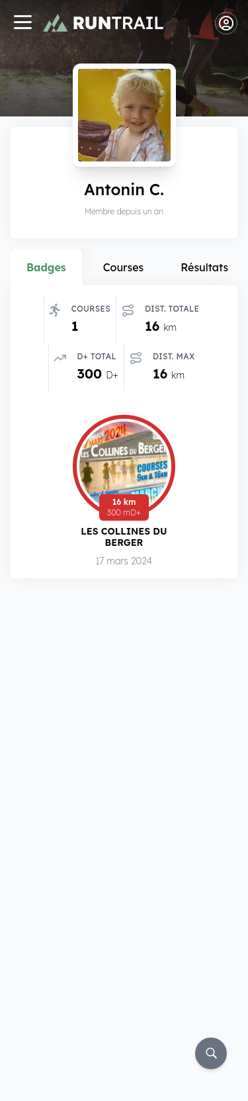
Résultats (204, 267)
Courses (123, 267)
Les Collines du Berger (124, 537)
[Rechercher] (211, 1053)
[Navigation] (22, 23)
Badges (46, 267)
